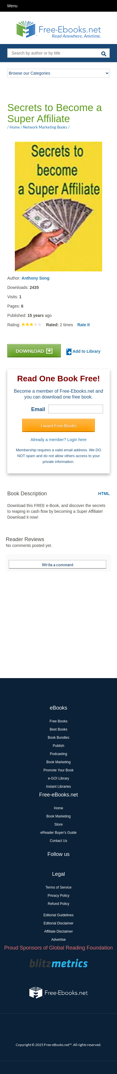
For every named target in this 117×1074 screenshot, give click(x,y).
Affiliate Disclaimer (58, 931)
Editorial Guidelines (58, 915)
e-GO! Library (58, 778)
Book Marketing (58, 762)
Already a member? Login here (58, 439)
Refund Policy (58, 904)
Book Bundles (58, 738)
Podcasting (58, 754)
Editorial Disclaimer (59, 923)
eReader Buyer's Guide (58, 833)
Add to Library (83, 351)
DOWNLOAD (34, 351)
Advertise (58, 940)
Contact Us (58, 841)
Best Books (59, 729)
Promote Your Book (58, 770)
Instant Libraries (58, 787)
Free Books (58, 721)
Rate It (83, 324)
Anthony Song (35, 278)
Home (58, 808)
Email (38, 409)
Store (58, 824)
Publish (58, 746)
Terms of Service (58, 887)
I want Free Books (59, 425)
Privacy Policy (59, 896)
